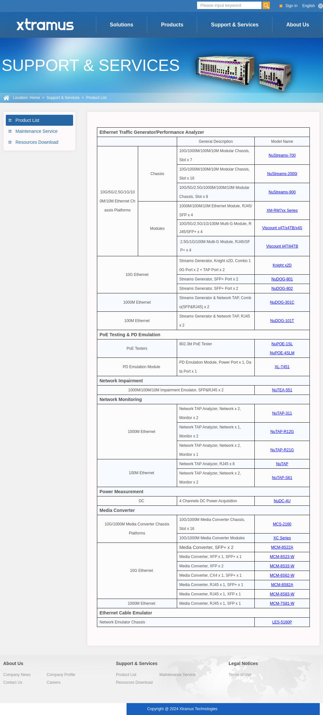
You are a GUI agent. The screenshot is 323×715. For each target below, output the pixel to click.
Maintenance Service (36, 131)
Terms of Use (240, 674)
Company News (17, 674)
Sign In (291, 6)
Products (172, 24)
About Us (297, 24)
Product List (27, 120)
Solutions (121, 24)
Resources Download (36, 142)
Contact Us (12, 682)
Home (35, 97)
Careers (54, 682)
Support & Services (235, 24)
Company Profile (61, 674)
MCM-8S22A (282, 547)
